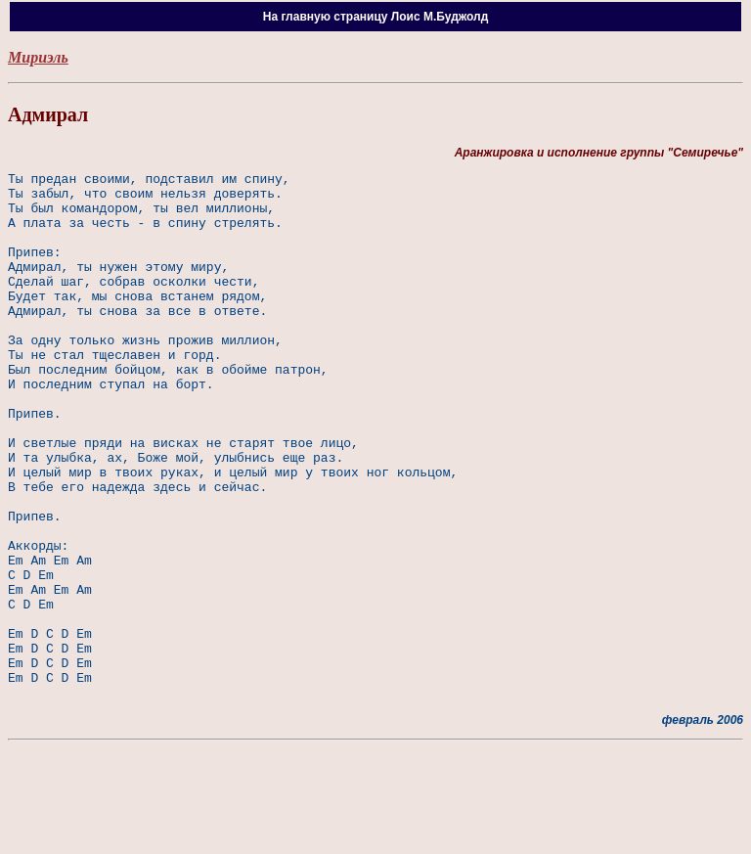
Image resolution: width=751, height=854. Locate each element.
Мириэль (38, 57)
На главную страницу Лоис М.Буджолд (376, 16)
